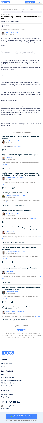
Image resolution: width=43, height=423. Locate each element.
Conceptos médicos (7, 394)
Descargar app (30, 2)
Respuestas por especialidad (9, 397)
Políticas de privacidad (7, 377)
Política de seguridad (7, 386)
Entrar (38, 2)
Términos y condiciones (8, 383)
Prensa (3, 366)
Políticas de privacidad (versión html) (11, 380)
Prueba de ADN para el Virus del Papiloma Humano (16, 12)
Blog (2, 374)
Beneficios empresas (7, 363)
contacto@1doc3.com (8, 406)
